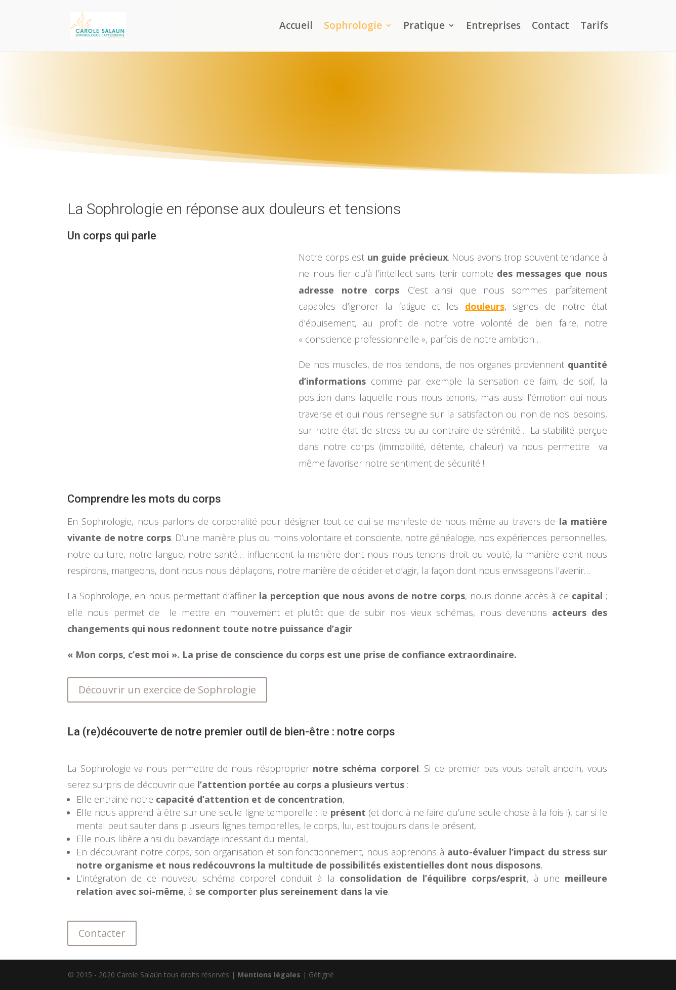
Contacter (101, 933)
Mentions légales (269, 974)
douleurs (484, 306)
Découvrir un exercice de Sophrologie (167, 689)
